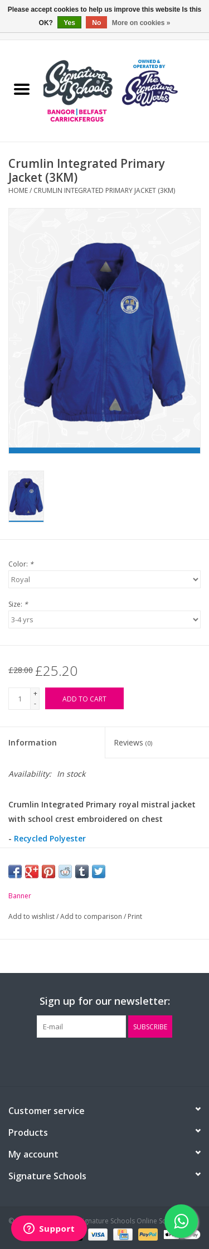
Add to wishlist (32, 916)
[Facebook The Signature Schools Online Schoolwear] (85, 1060)
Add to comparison (92, 916)
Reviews (133, 742)
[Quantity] (19, 699)
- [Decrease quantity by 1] (35, 703)
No (96, 23)
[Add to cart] (84, 698)
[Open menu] (21, 89)
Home (18, 190)
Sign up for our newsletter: (105, 1001)
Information (32, 742)
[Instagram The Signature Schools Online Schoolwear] (125, 1060)
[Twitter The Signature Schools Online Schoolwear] (105, 1060)
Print (135, 916)
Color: (20, 564)
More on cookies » (141, 23)
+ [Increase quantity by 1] (35, 693)
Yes (69, 23)
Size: (18, 604)
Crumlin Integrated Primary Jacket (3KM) (104, 190)
